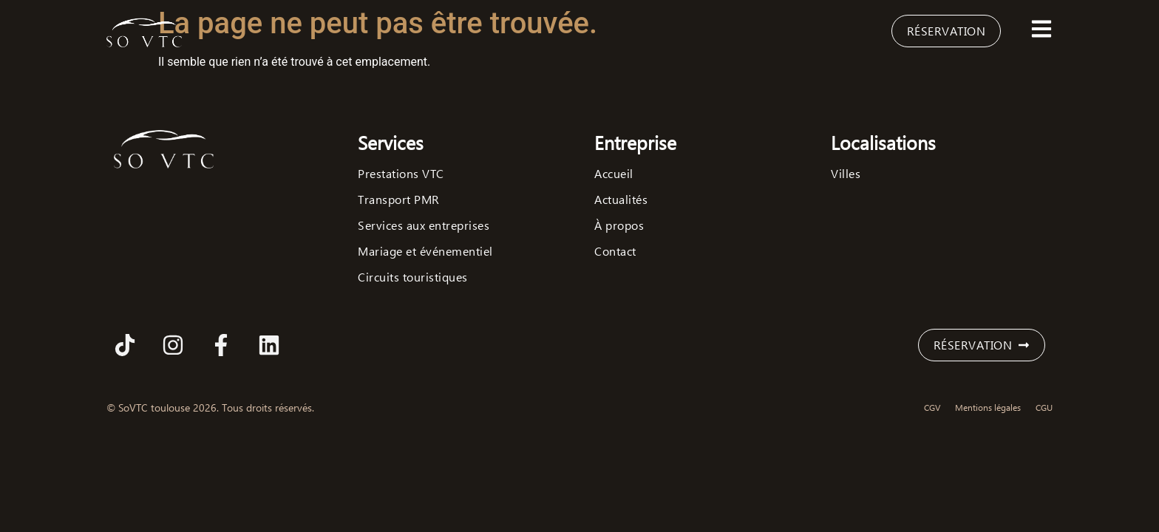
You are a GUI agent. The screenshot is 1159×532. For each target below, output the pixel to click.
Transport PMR (399, 199)
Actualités (621, 199)
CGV (932, 407)
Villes (845, 173)
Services (391, 142)
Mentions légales (988, 407)
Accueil (613, 173)
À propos (619, 225)
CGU (1044, 407)
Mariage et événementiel (425, 251)
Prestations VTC (401, 173)
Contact (615, 251)
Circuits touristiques (413, 277)
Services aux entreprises (423, 225)
